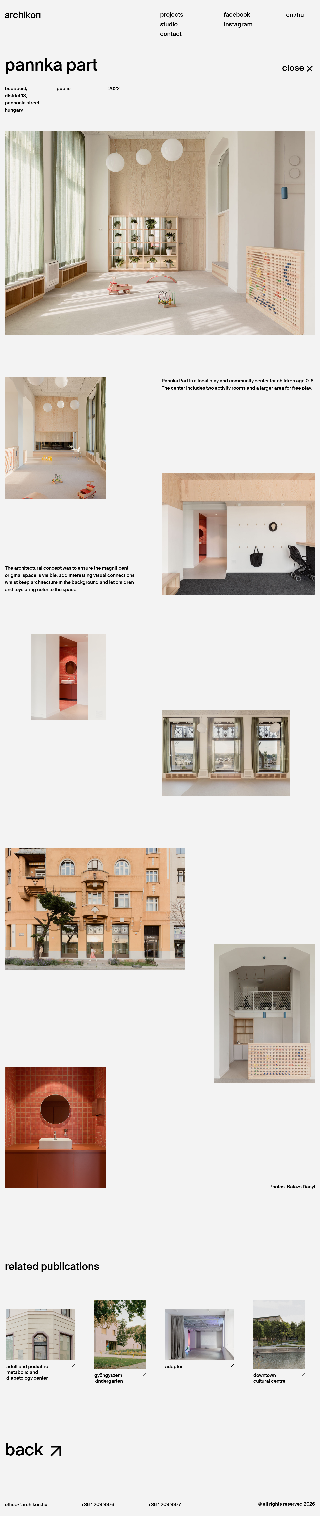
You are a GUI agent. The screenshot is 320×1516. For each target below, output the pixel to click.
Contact (171, 34)
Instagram (238, 24)
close (293, 68)
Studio (169, 24)
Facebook (237, 14)
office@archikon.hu (26, 1505)
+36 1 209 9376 (97, 1505)
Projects (171, 14)
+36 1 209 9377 (164, 1505)
